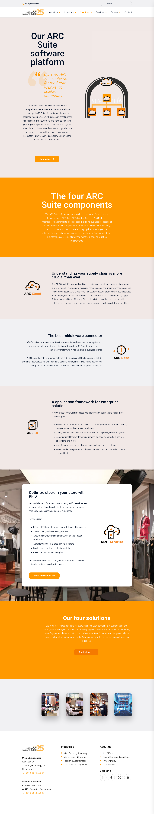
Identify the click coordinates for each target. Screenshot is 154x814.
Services (101, 12)
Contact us (45, 159)
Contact (128, 12)
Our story (55, 12)
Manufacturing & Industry (75, 753)
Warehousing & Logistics (75, 757)
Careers (116, 12)
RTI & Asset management (75, 764)
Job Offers (108, 753)
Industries (70, 12)
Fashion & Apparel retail (75, 761)
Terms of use (109, 764)
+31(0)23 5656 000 (30, 4)
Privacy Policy (109, 761)
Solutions (86, 12)
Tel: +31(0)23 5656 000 (33, 773)
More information (42, 575)
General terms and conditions (116, 757)
